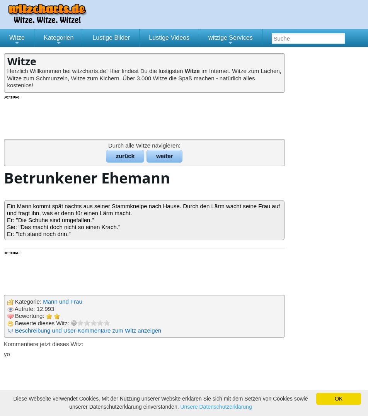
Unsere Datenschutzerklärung (216, 407)
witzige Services (230, 40)
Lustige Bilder (111, 37)
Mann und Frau (62, 301)
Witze (17, 40)
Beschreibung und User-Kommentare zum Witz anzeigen (88, 330)
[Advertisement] (145, 117)
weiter (164, 156)
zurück (125, 156)
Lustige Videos (169, 37)
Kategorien (58, 40)
